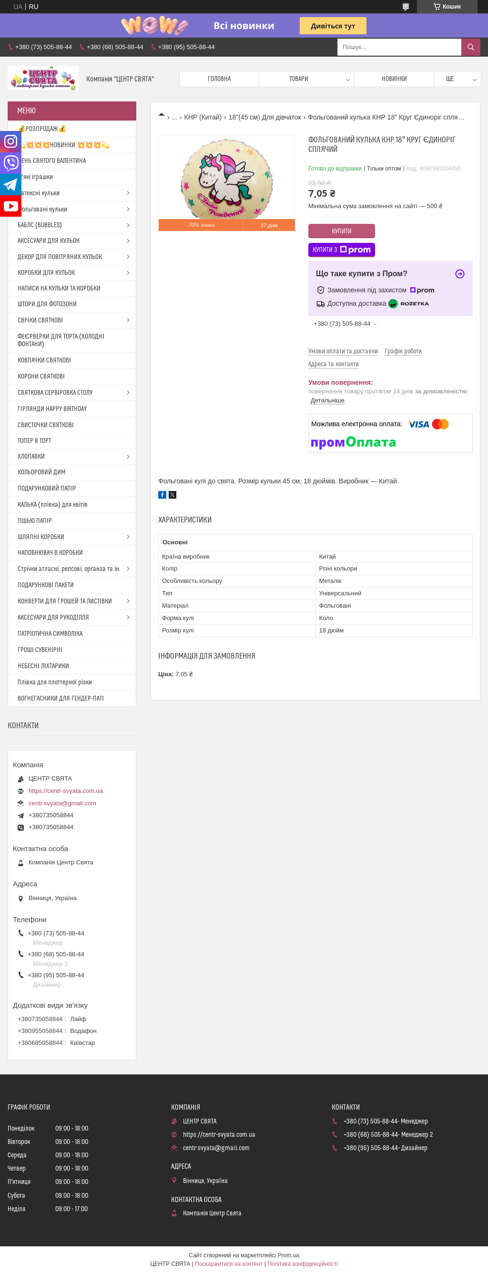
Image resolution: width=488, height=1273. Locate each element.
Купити (342, 231)
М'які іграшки (35, 177)
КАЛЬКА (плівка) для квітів (53, 505)
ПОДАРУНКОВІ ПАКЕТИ (46, 585)
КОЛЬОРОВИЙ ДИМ (41, 472)
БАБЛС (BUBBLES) (40, 225)
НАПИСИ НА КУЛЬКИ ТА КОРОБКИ (59, 288)
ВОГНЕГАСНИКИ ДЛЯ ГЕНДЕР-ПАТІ (61, 698)
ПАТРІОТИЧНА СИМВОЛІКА (50, 634)
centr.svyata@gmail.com (62, 803)
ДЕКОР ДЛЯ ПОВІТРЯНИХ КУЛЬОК (60, 257)
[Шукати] (470, 47)
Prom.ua (288, 1255)
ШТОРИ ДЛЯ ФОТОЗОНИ (47, 304)
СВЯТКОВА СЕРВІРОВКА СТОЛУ (55, 393)
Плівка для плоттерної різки (55, 682)
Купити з (342, 250)
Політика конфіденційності (302, 1264)
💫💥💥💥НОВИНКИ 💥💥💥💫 (63, 145)
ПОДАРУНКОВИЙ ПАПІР (47, 488)
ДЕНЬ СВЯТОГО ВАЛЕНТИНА (52, 161)
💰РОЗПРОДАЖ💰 (42, 129)
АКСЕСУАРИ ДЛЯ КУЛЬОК (49, 241)
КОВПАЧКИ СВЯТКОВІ (44, 360)
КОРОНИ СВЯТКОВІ (41, 377)
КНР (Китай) (203, 117)
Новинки (394, 79)
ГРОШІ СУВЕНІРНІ (40, 650)
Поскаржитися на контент (229, 1264)
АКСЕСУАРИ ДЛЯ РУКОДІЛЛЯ (53, 617)
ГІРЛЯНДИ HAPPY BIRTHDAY (52, 409)
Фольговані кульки (42, 209)
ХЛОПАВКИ (31, 457)
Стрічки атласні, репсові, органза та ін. (69, 569)
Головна (219, 79)
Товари (298, 79)
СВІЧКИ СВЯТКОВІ (40, 320)
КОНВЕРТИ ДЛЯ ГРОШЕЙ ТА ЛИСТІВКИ (65, 601)
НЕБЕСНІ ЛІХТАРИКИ (43, 666)
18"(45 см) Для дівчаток (265, 117)
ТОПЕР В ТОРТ (34, 441)
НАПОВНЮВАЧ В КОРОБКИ (50, 553)
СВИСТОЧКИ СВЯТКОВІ (46, 425)
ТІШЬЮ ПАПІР (35, 521)
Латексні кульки (39, 193)
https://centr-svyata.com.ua (66, 790)
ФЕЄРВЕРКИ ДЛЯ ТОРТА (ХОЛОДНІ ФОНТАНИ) (61, 340)
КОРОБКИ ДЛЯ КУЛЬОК (46, 273)
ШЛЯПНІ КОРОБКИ (41, 537)
